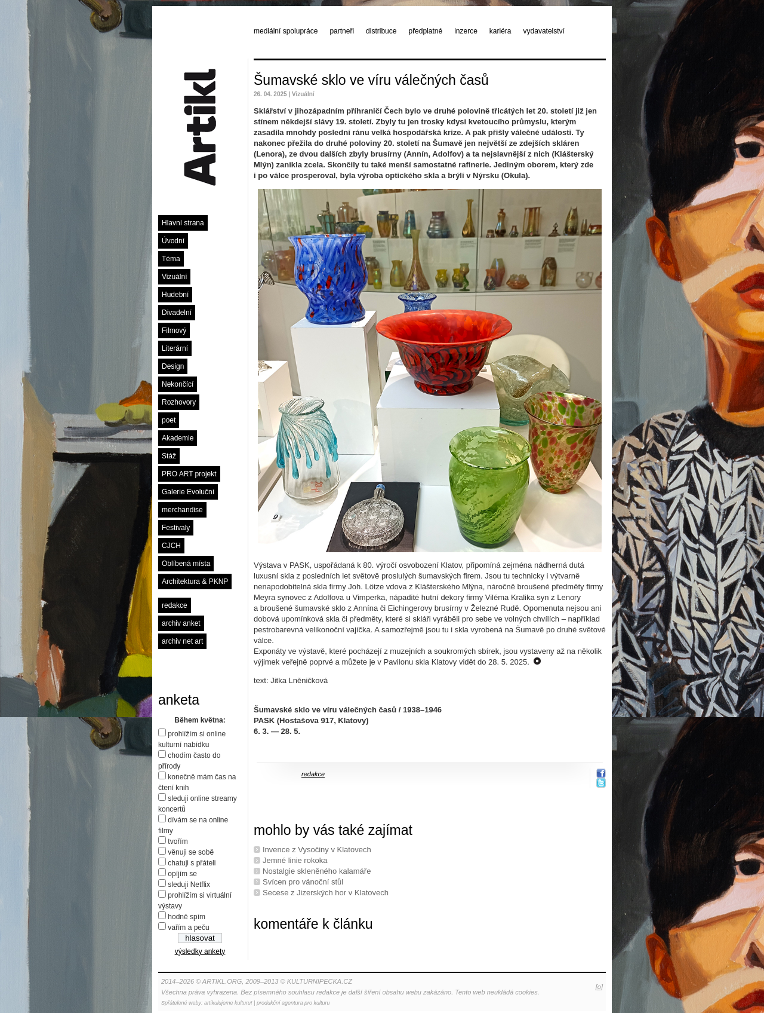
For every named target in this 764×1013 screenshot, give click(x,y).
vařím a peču (188, 927)
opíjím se (182, 874)
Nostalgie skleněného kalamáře (317, 871)
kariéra (500, 31)
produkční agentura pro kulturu (293, 1003)
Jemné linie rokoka (295, 860)
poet (168, 420)
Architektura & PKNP (195, 581)
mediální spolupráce (286, 31)
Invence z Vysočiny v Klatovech (317, 849)
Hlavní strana (183, 223)
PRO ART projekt (189, 474)
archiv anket (181, 623)
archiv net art (182, 641)
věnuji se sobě (191, 852)
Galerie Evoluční (188, 492)
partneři (341, 31)
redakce (174, 605)
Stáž (169, 456)
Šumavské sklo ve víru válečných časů (371, 80)
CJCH (171, 545)
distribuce (381, 31)
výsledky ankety (200, 951)
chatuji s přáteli (191, 863)
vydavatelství (544, 31)
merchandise (182, 510)
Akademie (177, 438)
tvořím (177, 841)
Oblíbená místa (186, 563)
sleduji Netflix (189, 884)
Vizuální (174, 277)
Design (173, 366)
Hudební (175, 294)
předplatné (425, 31)
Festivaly (176, 528)
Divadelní (177, 312)
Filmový (174, 330)
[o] (599, 986)
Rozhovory (179, 402)
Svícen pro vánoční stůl (303, 881)
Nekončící (177, 384)
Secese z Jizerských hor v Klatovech (326, 892)
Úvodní (173, 241)
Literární (175, 348)
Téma (171, 259)
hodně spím (186, 917)
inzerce (466, 31)
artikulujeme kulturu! (228, 1003)
